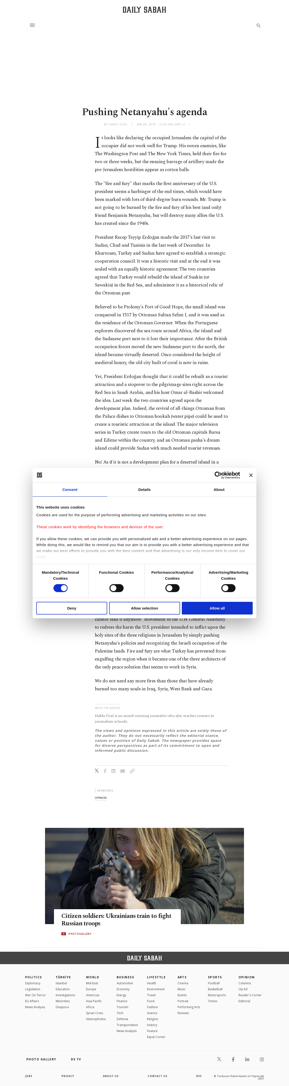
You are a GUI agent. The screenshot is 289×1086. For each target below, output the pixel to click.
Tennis (212, 1001)
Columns (245, 983)
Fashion (152, 1007)
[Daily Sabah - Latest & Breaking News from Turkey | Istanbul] (144, 9)
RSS (199, 1076)
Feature (152, 1031)
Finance (122, 1001)
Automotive (125, 983)
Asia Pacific (94, 1001)
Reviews (183, 1013)
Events (182, 995)
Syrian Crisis (94, 1013)
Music (182, 989)
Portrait (183, 1001)
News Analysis (35, 1007)
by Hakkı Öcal (116, 124)
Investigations (65, 995)
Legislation (32, 989)
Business (125, 977)
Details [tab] (144, 489)
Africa (90, 1007)
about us (111, 1076)
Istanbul (61, 983)
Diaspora (62, 1007)
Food (150, 1001)
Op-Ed (243, 989)
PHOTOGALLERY (80, 934)
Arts (182, 977)
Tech (120, 1013)
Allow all (217, 608)
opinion (100, 798)
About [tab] (219, 489)
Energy (121, 995)
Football (214, 983)
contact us (157, 1076)
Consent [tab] (70, 489)
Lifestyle (156, 977)
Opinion (247, 977)
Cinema (183, 983)
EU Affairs (32, 1001)
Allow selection (144, 608)
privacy (67, 1076)
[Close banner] (251, 475)
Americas (92, 995)
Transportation (127, 1025)
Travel (151, 995)
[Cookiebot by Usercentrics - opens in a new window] (218, 475)
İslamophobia (96, 1019)
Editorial (244, 1001)
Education (63, 989)
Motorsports (217, 995)
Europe (91, 989)
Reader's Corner (250, 995)
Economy (123, 989)
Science (152, 1013)
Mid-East (92, 983)
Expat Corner (156, 1037)
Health (151, 983)
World (92, 977)
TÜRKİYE (63, 977)
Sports (215, 977)
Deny (71, 608)
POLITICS (33, 977)
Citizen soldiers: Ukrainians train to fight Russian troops (116, 920)
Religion (152, 1019)
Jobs (28, 1076)
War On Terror (35, 995)
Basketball (215, 989)
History (152, 1025)
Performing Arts (189, 1007)
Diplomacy (32, 983)
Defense (122, 1019)
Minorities (63, 1001)
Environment (156, 989)
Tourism (122, 1007)
